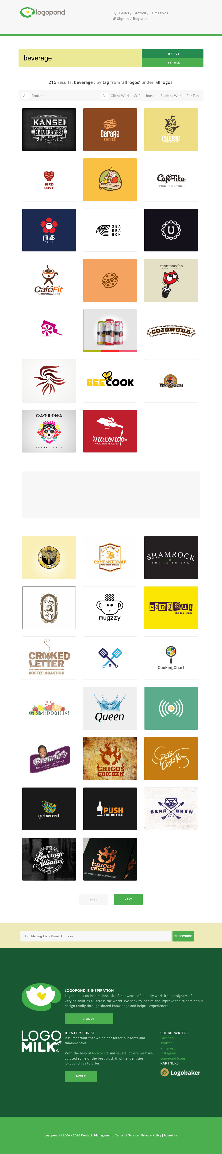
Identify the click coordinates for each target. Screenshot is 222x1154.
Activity (142, 13)
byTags (174, 53)
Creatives (160, 13)
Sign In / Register (130, 19)
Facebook (168, 1038)
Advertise (171, 1135)
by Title (174, 62)
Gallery (125, 13)
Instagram (168, 1053)
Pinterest (168, 1048)
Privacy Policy (151, 1135)
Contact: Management (97, 1135)
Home (65, 12)
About (88, 1018)
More (80, 1076)
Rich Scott (100, 1053)
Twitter (166, 1043)
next (128, 899)
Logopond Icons (173, 1058)
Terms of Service (127, 1135)
